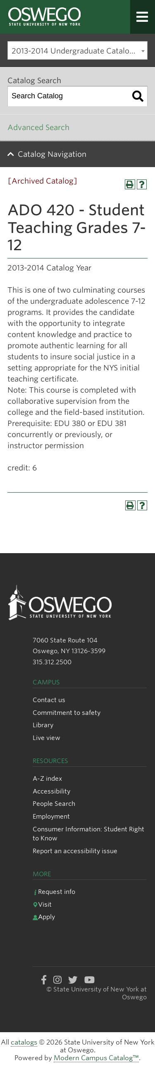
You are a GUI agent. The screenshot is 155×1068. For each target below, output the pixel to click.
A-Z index (47, 778)
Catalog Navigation (52, 154)
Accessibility (51, 791)
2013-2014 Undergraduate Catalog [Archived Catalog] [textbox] (79, 51)
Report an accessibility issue (75, 851)
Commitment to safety (66, 713)
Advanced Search (38, 127)
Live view (46, 738)
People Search (54, 803)
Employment (51, 816)
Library (43, 725)
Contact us (49, 700)
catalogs (24, 1042)
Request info (54, 892)
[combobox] (77, 50)
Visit (42, 904)
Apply (44, 917)
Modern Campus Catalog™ (96, 1058)
